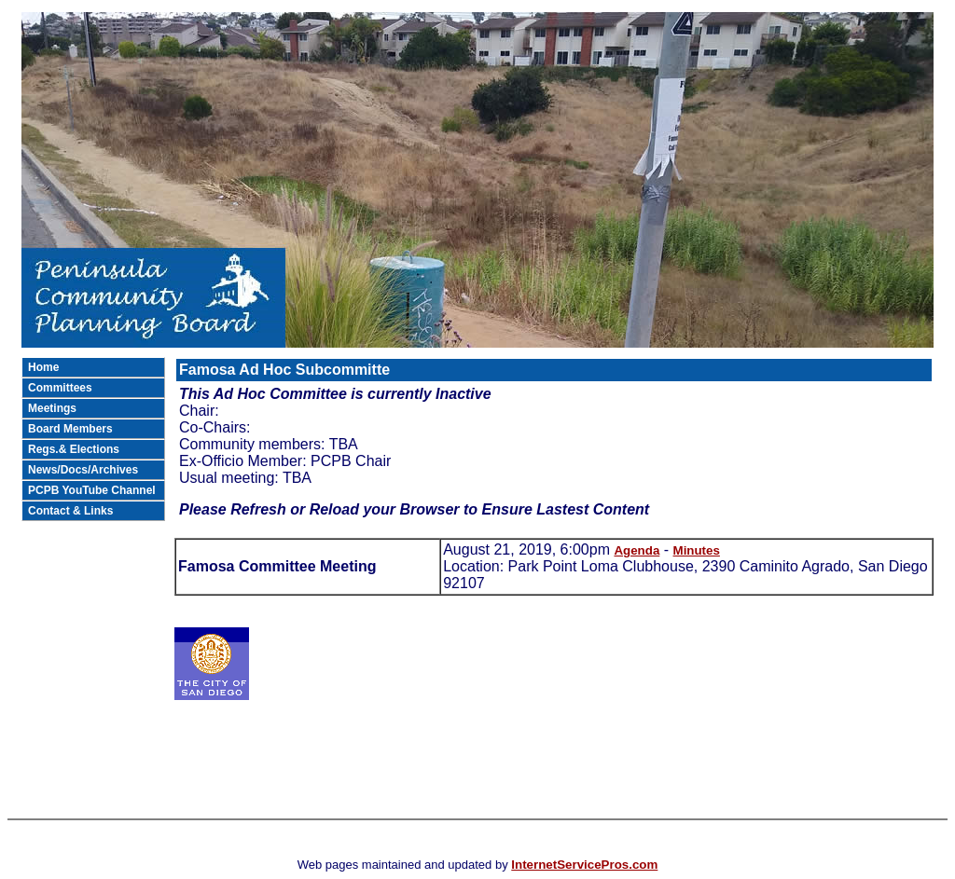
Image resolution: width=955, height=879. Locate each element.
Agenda (636, 550)
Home (43, 367)
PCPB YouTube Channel (92, 490)
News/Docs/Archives (83, 469)
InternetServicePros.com (584, 865)
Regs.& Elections (73, 449)
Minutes (696, 550)
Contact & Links (70, 510)
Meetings (52, 408)
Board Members (70, 428)
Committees (60, 387)
